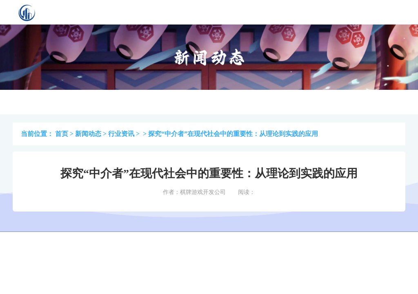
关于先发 (268, 12)
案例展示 (148, 12)
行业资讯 (121, 133)
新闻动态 (88, 133)
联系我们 (308, 12)
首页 (114, 12)
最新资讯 (228, 12)
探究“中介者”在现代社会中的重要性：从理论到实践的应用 (233, 133)
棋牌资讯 (188, 12)
